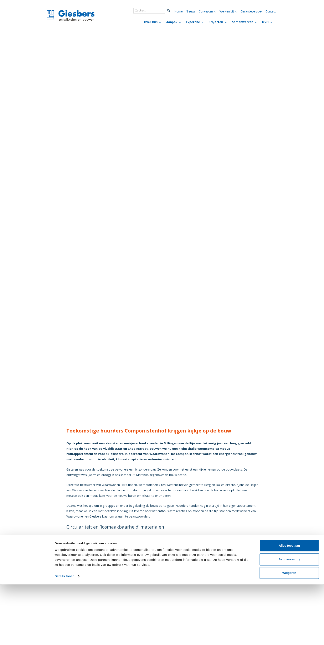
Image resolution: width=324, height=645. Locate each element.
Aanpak (171, 22)
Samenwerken (242, 22)
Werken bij (227, 11)
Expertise (193, 22)
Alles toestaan (289, 606)
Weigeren (289, 633)
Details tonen (64, 637)
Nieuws (191, 11)
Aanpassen (289, 620)
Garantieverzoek (251, 11)
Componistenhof (196, 542)
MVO (265, 22)
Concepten (206, 11)
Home (179, 11)
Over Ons (151, 22)
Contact (271, 11)
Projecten (216, 22)
